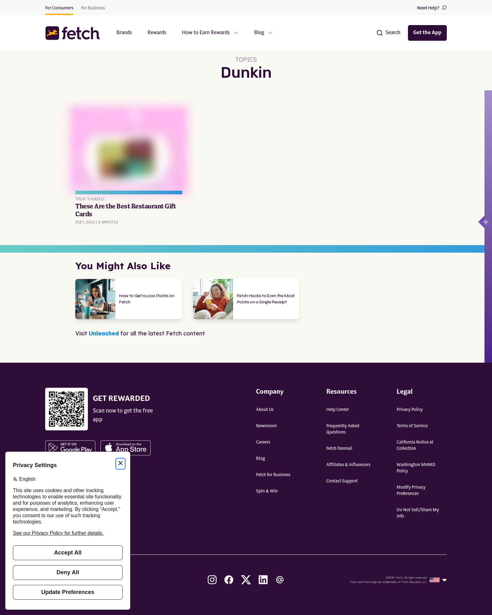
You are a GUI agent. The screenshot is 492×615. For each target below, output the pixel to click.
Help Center (337, 409)
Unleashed (104, 333)
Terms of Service (412, 426)
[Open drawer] (481, 222)
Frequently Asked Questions (342, 429)
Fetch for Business (273, 475)
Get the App (427, 32)
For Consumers (59, 8)
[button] (76, 33)
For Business (93, 8)
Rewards (156, 32)
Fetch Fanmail (339, 448)
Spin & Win (267, 491)
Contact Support (342, 481)
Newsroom (266, 426)
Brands (124, 32)
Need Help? (432, 7)
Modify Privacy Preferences (411, 490)
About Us (265, 409)
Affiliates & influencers (348, 465)
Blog (260, 458)
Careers (263, 442)
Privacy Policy (410, 409)
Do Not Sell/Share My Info (418, 513)
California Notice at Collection (415, 445)
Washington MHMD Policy (416, 468)
